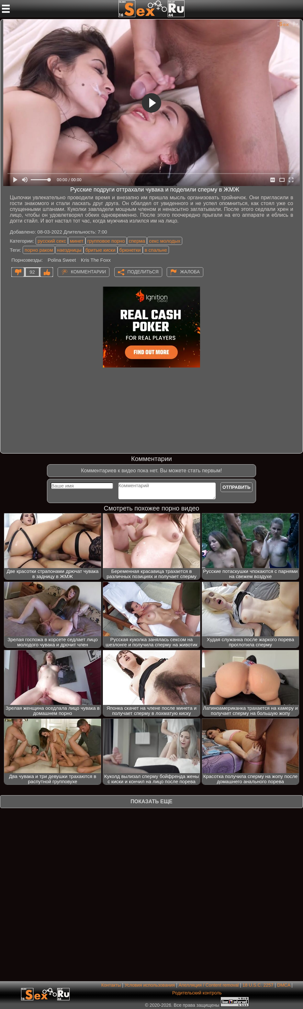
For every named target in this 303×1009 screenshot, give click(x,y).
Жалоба (190, 271)
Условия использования (150, 985)
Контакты (111, 985)
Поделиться (143, 271)
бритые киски (100, 250)
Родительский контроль (197, 992)
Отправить (236, 487)
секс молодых (164, 241)
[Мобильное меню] (6, 9)
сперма (137, 241)
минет (77, 241)
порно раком (39, 250)
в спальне (156, 250)
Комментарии (88, 271)
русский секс (52, 241)
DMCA (283, 985)
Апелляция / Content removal (208, 985)
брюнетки (130, 250)
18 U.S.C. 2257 (258, 985)
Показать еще (151, 801)
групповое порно (106, 241)
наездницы (69, 250)
